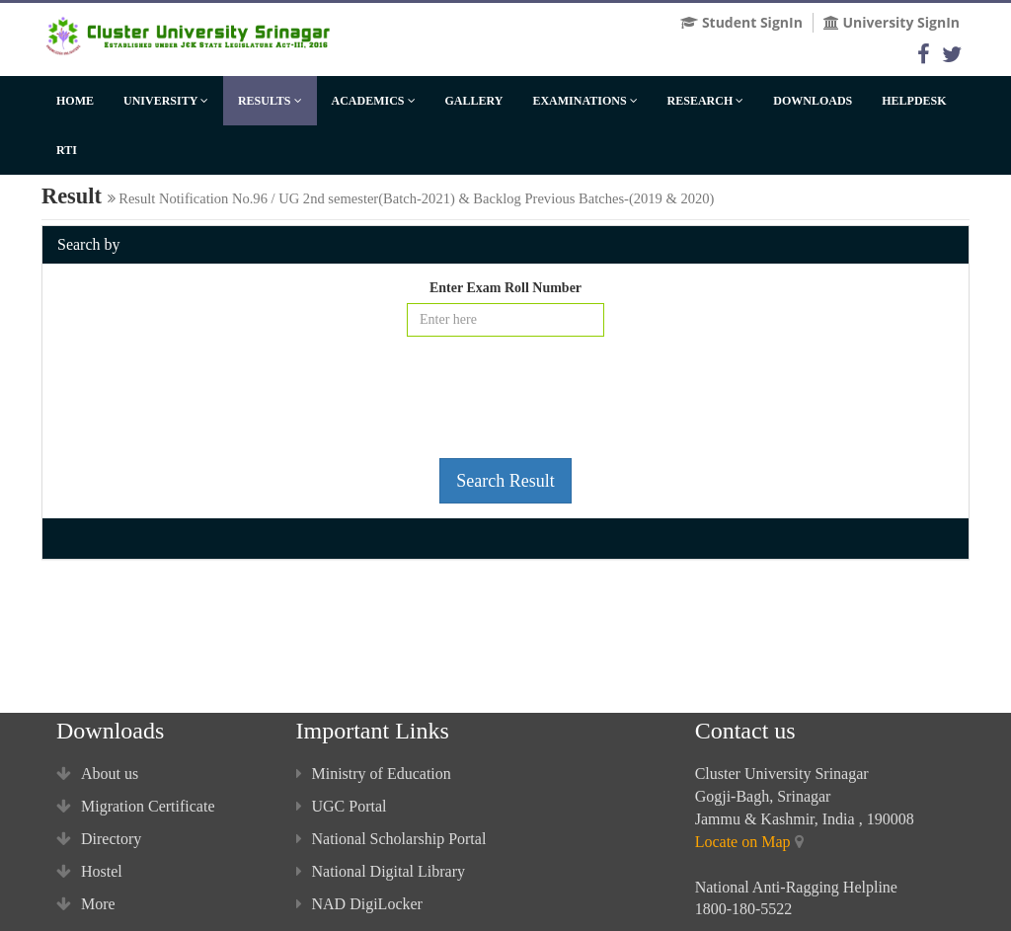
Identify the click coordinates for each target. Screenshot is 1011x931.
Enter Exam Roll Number (505, 287)
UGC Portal (341, 806)
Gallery (474, 101)
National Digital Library (381, 871)
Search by (88, 244)
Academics (374, 101)
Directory (98, 838)
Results (270, 101)
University (165, 101)
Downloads (812, 101)
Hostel (89, 871)
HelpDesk (914, 101)
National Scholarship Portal (391, 838)
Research (705, 101)
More (86, 903)
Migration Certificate (135, 806)
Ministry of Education (373, 773)
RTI (66, 150)
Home (75, 101)
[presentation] (505, 404)
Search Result (505, 481)
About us (97, 773)
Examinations (584, 101)
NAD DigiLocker (359, 903)
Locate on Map (743, 841)
